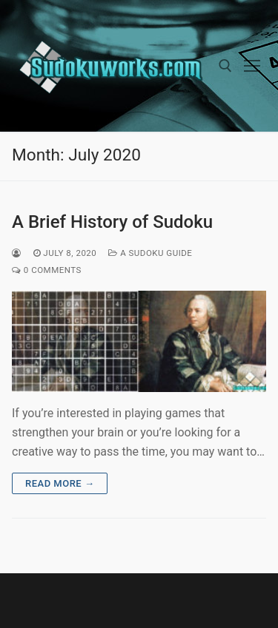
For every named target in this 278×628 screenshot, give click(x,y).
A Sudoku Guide (150, 253)
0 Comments (47, 270)
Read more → (59, 483)
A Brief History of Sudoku (112, 222)
